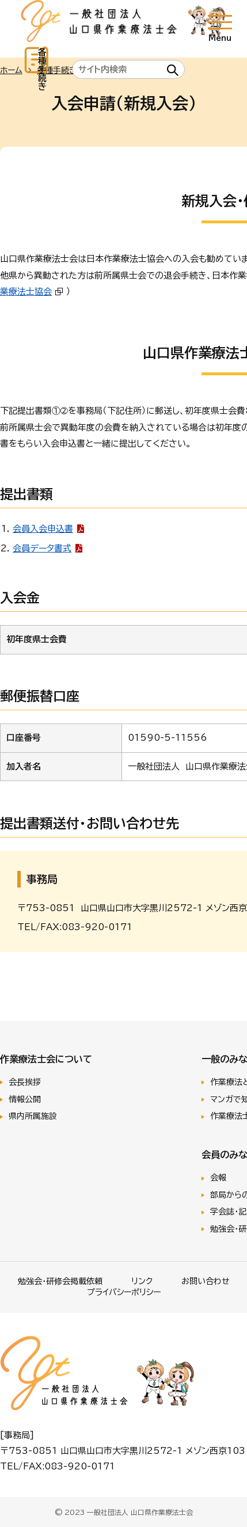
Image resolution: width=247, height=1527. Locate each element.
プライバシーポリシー (124, 1292)
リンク (142, 1281)
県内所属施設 (33, 1116)
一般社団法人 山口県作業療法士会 (123, 22)
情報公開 (25, 1099)
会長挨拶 (25, 1082)
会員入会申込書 (43, 528)
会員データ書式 (42, 548)
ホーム (11, 70)
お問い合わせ (205, 1281)
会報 (218, 1178)
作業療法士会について (46, 1059)
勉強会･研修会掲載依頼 (60, 1281)
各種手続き (42, 69)
